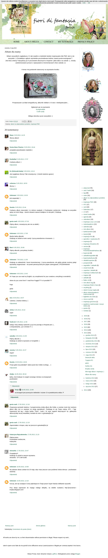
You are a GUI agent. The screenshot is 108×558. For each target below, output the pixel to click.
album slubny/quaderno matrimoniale (91, 293)
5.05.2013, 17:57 (22, 159)
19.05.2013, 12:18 (23, 481)
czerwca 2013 (90, 352)
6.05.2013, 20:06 (18, 247)
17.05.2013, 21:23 (33, 434)
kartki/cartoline (88, 231)
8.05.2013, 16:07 (18, 298)
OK (89, 3)
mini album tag (88, 283)
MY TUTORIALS (65, 42)
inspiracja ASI (87, 236)
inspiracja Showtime (89, 244)
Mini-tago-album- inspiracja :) (94, 371)
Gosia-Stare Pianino (16, 147)
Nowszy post (9, 526)
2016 (86, 324)
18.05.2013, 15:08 (23, 467)
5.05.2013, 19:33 (22, 195)
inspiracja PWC (35, 124)
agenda (85, 217)
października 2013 (92, 341)
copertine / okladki (89, 270)
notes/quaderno (88, 224)
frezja (17, 390)
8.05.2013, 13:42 (22, 273)
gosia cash (13, 221)
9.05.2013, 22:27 (20, 350)
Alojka (12, 374)
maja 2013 (89, 355)
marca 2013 (90, 381)
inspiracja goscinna (89, 301)
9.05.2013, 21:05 (21, 336)
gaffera (54, 554)
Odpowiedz (13, 141)
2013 (86, 333)
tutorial (85, 234)
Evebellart (13, 159)
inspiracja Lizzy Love (90, 222)
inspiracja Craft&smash (90, 273)
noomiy (12, 350)
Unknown (13, 195)
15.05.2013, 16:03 (21, 362)
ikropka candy (89, 369)
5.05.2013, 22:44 (20, 207)
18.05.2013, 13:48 (28, 390)
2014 (86, 330)
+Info (84, 3)
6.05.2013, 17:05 (22, 233)
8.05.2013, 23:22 (19, 310)
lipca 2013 (89, 349)
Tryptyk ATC (89, 360)
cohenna (13, 183)
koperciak (86, 253)
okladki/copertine (88, 260)
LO (84, 212)
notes (85, 195)
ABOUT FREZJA (31, 42)
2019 (86, 316)
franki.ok (13, 322)
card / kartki (87, 190)
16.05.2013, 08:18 (20, 374)
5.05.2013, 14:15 (19, 135)
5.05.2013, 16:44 (29, 147)
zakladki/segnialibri (89, 255)
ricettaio (86, 311)
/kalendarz (86, 209)
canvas (85, 246)
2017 (86, 321)
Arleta (12, 310)
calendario (86, 219)
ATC (84, 204)
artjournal (86, 188)
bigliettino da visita (89, 296)
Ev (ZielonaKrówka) (16, 171)
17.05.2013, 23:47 (23, 450)
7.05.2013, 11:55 (22, 259)
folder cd (86, 280)
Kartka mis (88, 366)
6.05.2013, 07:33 (23, 221)
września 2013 (90, 344)
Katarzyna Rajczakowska (18, 434)
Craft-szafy (40, 111)
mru (11, 298)
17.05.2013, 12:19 (23, 422)
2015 (86, 327)
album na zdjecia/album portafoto (20, 124)
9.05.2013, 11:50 (21, 322)
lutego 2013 (90, 384)
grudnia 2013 (90, 335)
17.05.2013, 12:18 (23, 404)
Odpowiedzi (15, 386)
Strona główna (40, 526)
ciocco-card (87, 299)
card (84, 207)
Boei (11, 247)
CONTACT (48, 42)
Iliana (11, 135)
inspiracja (86, 241)
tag (84, 193)
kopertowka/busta (89, 258)
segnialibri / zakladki (89, 265)
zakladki (86, 278)
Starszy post (72, 526)
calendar (86, 227)
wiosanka (13, 450)
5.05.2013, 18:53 (21, 183)
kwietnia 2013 (90, 378)
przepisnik (86, 263)
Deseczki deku (90, 357)
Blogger (77, 554)
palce (87, 363)
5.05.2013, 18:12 (29, 171)
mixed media (87, 214)
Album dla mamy (90, 374)
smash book (87, 268)
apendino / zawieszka (90, 239)
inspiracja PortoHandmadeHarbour (91, 249)
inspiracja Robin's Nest (90, 285)
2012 (86, 390)
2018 (86, 319)
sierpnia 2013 (90, 346)
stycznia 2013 (90, 386)
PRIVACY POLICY (86, 42)
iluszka (12, 207)
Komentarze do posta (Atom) (22, 529)
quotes (85, 308)
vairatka (12, 336)
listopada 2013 (90, 338)
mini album (87, 229)
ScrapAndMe (40, 109)
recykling (86, 287)
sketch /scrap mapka (90, 290)
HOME (17, 42)
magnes (86, 275)
